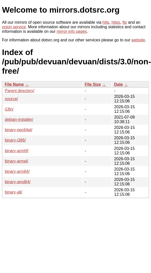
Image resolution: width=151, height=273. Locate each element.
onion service (14, 27)
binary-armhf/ (16, 151)
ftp (124, 22)
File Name (14, 84)
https (115, 22)
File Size (93, 84)
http (105, 22)
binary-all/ (13, 192)
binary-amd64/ (17, 182)
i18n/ (9, 109)
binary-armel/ (16, 161)
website (138, 40)
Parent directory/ (19, 91)
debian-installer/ (19, 119)
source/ (11, 99)
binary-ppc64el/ (18, 130)
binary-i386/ (15, 140)
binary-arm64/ (17, 171)
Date (118, 84)
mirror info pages (72, 31)
